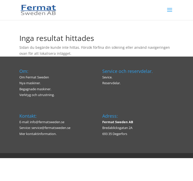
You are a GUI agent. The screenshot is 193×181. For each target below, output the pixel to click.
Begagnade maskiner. (35, 89)
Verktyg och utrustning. (37, 95)
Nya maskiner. (30, 83)
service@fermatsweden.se (50, 127)
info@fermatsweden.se (47, 122)
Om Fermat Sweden (34, 77)
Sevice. (107, 77)
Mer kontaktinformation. (38, 133)
